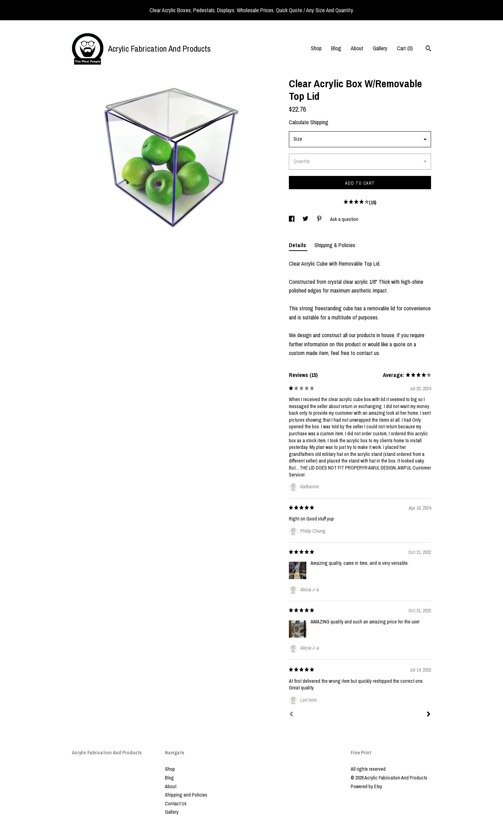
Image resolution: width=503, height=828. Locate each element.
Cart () (405, 48)
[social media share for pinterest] (319, 219)
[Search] (428, 49)
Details (298, 245)
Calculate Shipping (308, 122)
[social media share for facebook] (292, 219)
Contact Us (176, 803)
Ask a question (344, 219)
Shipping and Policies (186, 795)
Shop (316, 48)
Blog (336, 48)
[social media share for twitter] (305, 219)
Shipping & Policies (334, 245)
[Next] (428, 714)
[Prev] (291, 714)
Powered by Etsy (366, 786)
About (357, 48)
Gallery (380, 48)
